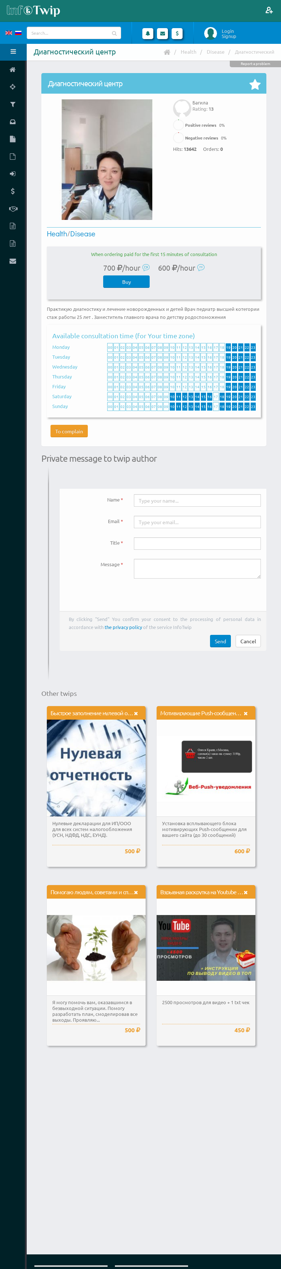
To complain (69, 431)
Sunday (60, 406)
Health (188, 51)
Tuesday (61, 357)
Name (113, 499)
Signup (229, 36)
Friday (58, 386)
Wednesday (64, 366)
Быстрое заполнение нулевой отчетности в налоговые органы (126, 712)
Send (220, 641)
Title (115, 543)
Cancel (248, 641)
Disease (216, 51)
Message (110, 564)
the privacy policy (123, 627)
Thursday (62, 376)
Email (114, 521)
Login (228, 31)
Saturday (61, 396)
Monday (61, 347)
